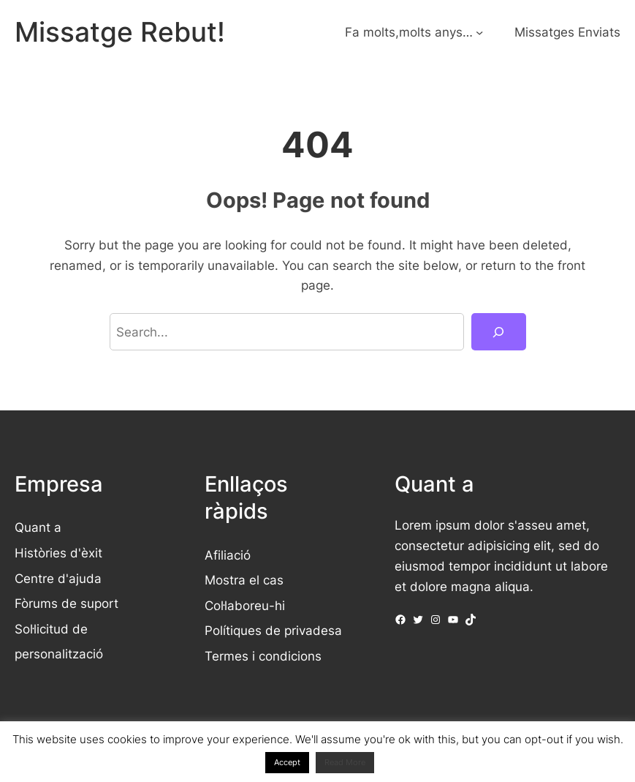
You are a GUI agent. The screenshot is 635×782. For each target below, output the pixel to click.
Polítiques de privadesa (273, 630)
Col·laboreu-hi (245, 605)
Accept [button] (287, 762)
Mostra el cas (244, 579)
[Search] (498, 331)
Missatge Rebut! (120, 31)
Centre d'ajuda (58, 578)
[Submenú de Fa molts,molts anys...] (479, 32)
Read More (344, 762)
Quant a (38, 527)
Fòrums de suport (66, 603)
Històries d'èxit (58, 552)
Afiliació (228, 555)
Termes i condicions (263, 655)
